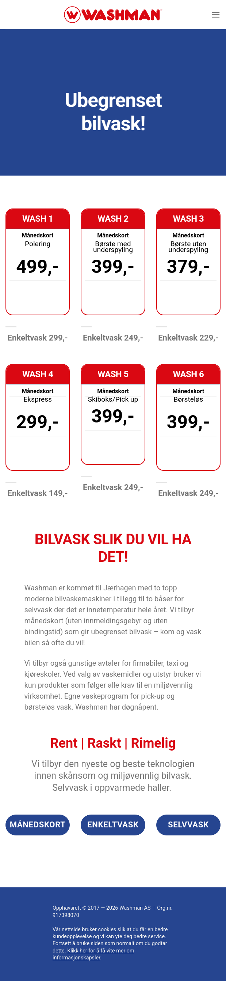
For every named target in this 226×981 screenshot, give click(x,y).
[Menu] (215, 14)
